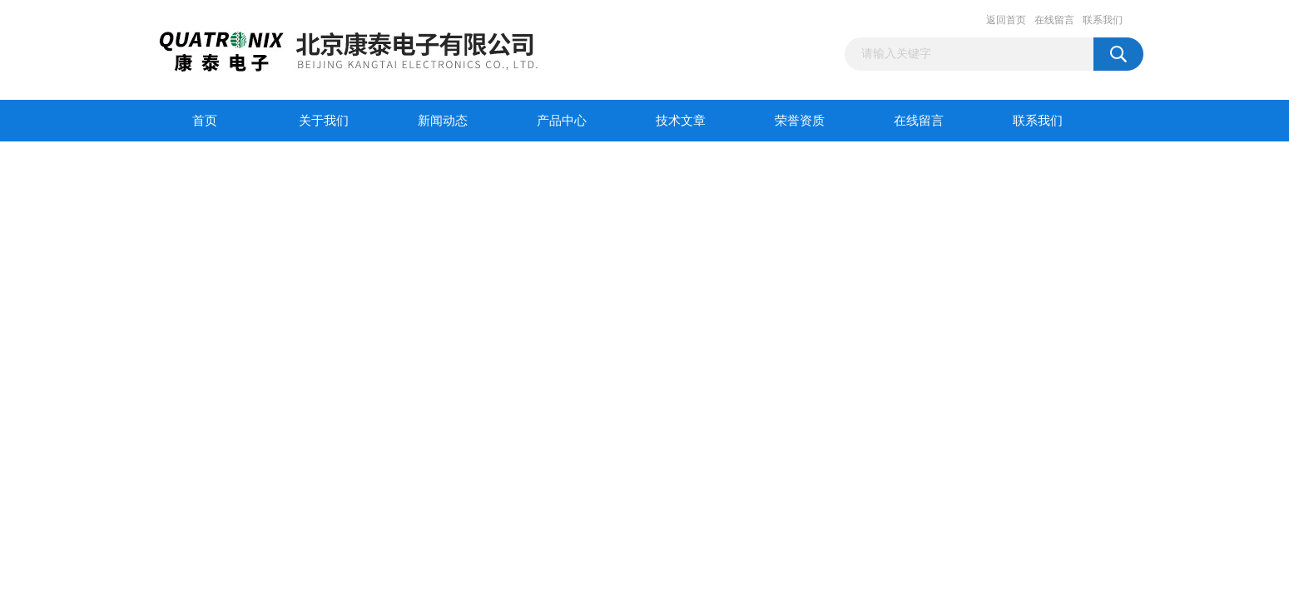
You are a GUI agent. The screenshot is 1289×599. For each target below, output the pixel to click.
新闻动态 (443, 120)
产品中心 (562, 120)
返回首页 (1006, 20)
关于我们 (324, 120)
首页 (204, 120)
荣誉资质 (800, 120)
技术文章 (681, 120)
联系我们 (1103, 20)
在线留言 (1054, 20)
